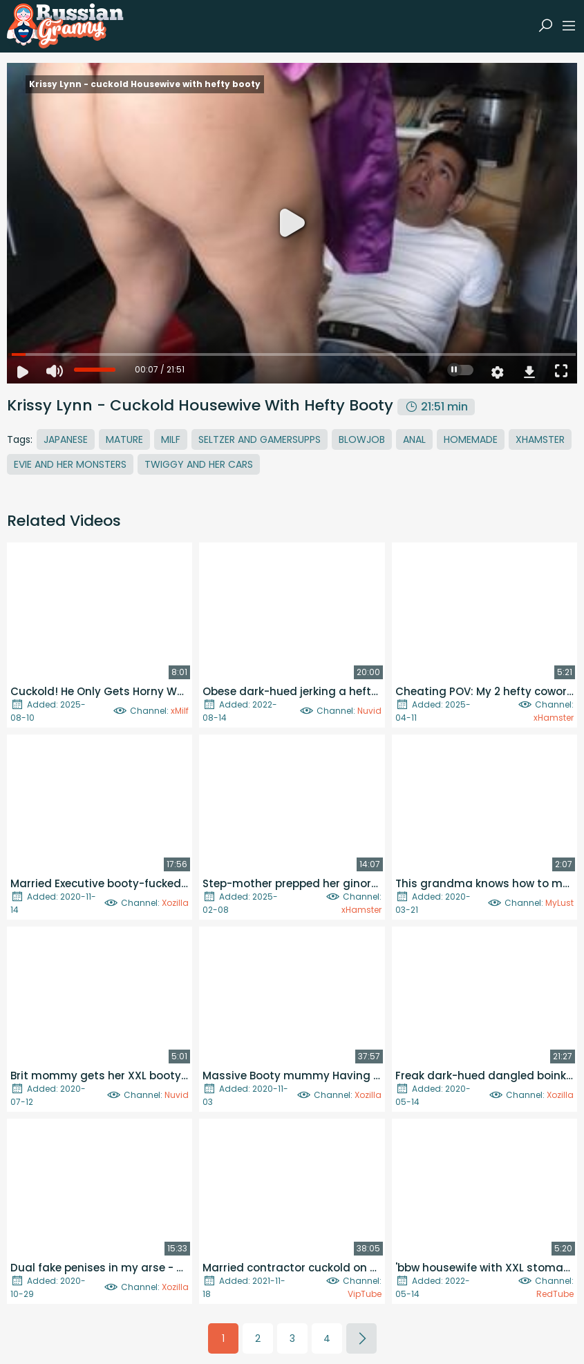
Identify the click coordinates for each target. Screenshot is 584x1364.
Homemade (471, 439)
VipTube (365, 1294)
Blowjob (362, 439)
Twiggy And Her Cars (198, 464)
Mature (124, 439)
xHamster (554, 717)
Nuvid (369, 711)
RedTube (555, 1294)
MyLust (559, 903)
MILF (170, 439)
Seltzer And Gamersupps (259, 439)
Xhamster (540, 439)
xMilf (180, 711)
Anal (414, 439)
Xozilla (175, 903)
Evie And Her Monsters (70, 464)
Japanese (66, 439)
